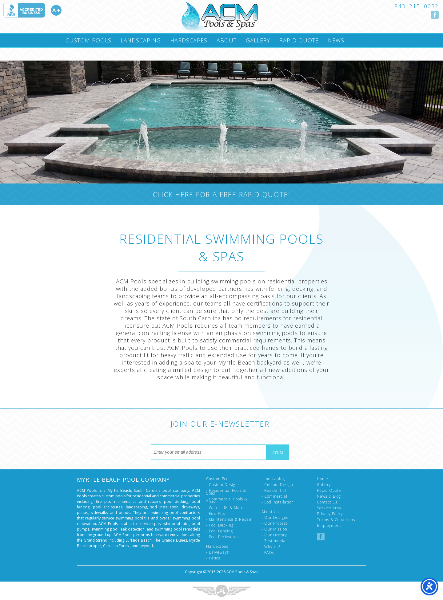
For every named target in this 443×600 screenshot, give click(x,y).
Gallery (258, 40)
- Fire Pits (215, 513)
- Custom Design (277, 484)
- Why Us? (270, 546)
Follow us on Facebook (435, 15)
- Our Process (274, 523)
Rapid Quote (299, 40)
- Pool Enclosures (222, 536)
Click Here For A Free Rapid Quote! (221, 194)
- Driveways (217, 552)
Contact (79, 53)
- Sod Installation (277, 502)
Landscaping (141, 40)
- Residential (273, 490)
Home (322, 478)
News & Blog (329, 496)
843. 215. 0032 (416, 6)
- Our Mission (274, 529)
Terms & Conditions (336, 519)
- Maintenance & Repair (229, 519)
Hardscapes (188, 40)
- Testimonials (275, 540)
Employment (329, 525)
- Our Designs (274, 517)
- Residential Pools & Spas (226, 492)
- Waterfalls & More (225, 507)
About (227, 40)
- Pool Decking (219, 525)
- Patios (213, 558)
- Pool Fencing (219, 531)
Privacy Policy (330, 513)
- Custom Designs (223, 484)
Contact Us (327, 502)
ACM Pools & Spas (242, 571)
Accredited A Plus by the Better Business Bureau (32, 10)
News (336, 40)
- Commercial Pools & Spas (226, 500)
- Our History (274, 535)
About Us (270, 511)
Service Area (329, 508)
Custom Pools (88, 40)
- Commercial (274, 496)
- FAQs (267, 552)
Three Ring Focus (221, 591)
